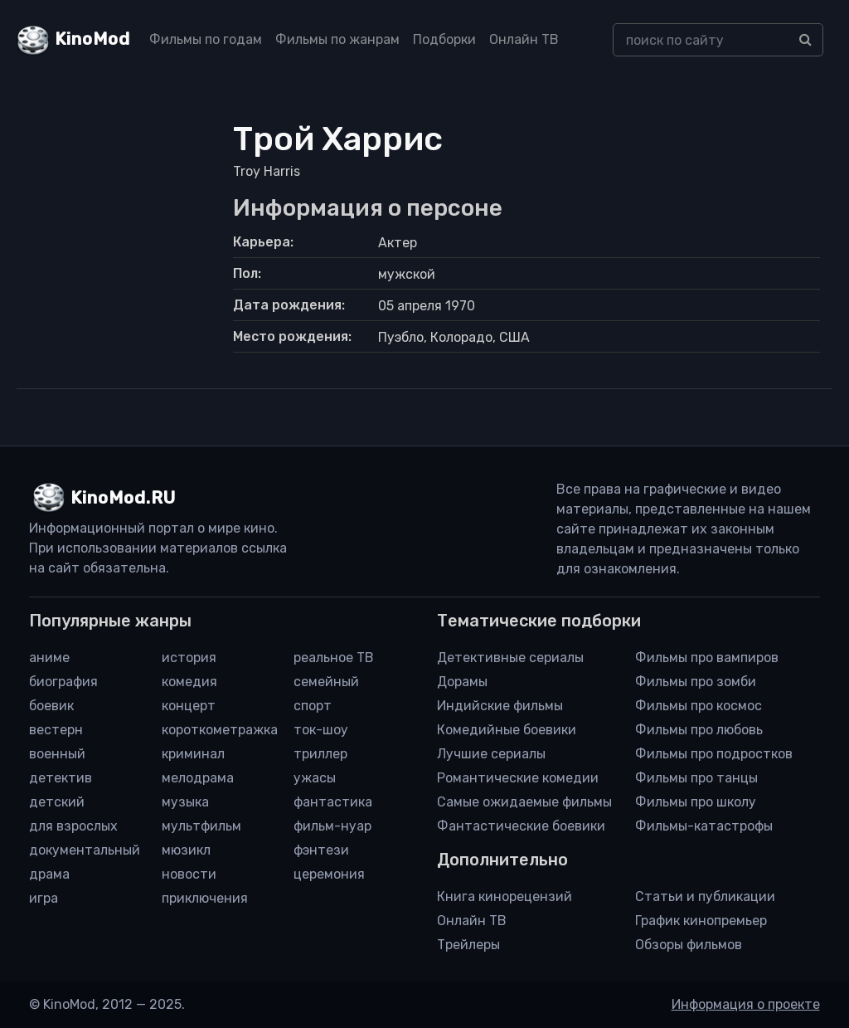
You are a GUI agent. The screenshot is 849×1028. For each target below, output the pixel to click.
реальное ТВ (334, 657)
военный (57, 754)
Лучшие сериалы (491, 754)
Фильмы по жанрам (337, 39)
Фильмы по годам (205, 39)
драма (49, 874)
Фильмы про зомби (695, 681)
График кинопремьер (701, 920)
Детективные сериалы (510, 657)
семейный (326, 681)
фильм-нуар (332, 826)
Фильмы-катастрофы (704, 826)
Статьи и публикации (705, 896)
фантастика (333, 802)
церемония (329, 874)
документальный (84, 850)
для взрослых (73, 826)
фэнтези (321, 850)
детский (57, 802)
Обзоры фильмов (688, 944)
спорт (313, 706)
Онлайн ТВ (524, 39)
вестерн (56, 730)
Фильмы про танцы (696, 778)
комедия (189, 681)
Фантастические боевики (521, 826)
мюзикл (186, 850)
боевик (51, 706)
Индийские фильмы (500, 706)
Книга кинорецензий (504, 896)
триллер (320, 754)
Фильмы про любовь (699, 730)
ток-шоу (321, 730)
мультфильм (201, 826)
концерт (189, 706)
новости (189, 874)
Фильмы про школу (695, 802)
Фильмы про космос (698, 706)
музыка (185, 802)
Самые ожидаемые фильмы (524, 802)
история (189, 657)
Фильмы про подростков (714, 754)
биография (63, 681)
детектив (60, 778)
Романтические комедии (518, 778)
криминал (193, 754)
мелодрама (198, 778)
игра (43, 898)
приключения (205, 898)
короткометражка (220, 730)
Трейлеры (468, 944)
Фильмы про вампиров (707, 657)
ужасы (315, 778)
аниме (49, 657)
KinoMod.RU (123, 498)
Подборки (444, 39)
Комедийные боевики (506, 730)
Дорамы (462, 681)
